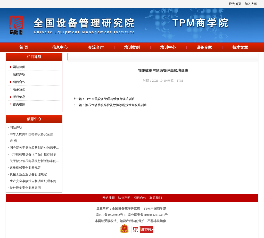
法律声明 (19, 74)
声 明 (13, 141)
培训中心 (168, 47)
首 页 (23, 47)
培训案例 (132, 47)
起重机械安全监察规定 (25, 167)
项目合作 (19, 82)
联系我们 (19, 89)
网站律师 (19, 67)
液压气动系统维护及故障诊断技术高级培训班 (116, 105)
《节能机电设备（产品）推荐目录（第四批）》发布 (45, 154)
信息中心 (60, 47)
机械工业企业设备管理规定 (28, 174)
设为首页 (235, 4)
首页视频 (19, 104)
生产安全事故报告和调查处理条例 (33, 181)
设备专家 (204, 47)
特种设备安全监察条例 (25, 188)
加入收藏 (251, 4)
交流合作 (96, 47)
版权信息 (19, 97)
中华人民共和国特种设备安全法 (31, 134)
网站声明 (16, 127)
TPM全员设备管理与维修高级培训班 (110, 99)
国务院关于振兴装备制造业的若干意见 (36, 147)
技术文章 (240, 47)
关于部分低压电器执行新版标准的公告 (36, 161)
